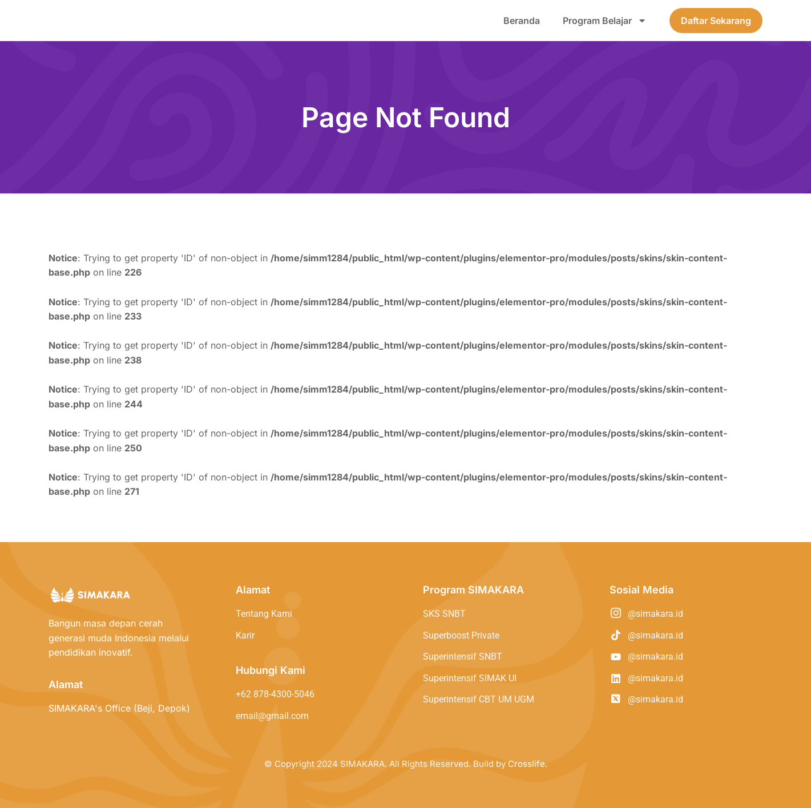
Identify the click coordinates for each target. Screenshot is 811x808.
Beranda (521, 20)
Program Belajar (605, 20)
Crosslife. (527, 763)
